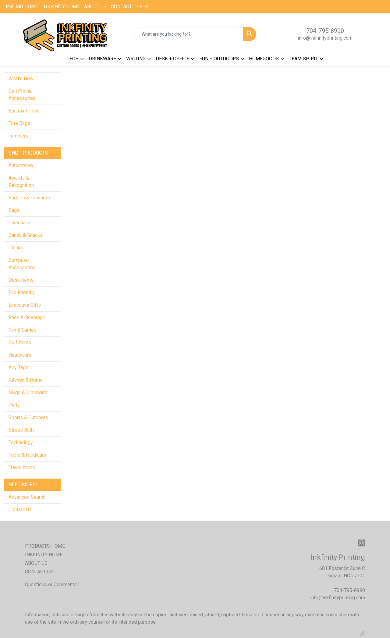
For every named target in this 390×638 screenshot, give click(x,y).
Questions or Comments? (52, 584)
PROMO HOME (22, 6)
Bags (14, 210)
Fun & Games (23, 330)
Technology (21, 442)
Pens (14, 405)
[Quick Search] (189, 34)
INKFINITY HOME (61, 6)
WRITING (136, 59)
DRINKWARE (102, 59)
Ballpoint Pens (24, 111)
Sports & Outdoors (28, 417)
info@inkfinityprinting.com (325, 38)
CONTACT (121, 6)
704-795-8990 (325, 30)
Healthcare (20, 355)
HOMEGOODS (264, 59)
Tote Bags (19, 123)
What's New (21, 78)
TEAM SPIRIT (303, 59)
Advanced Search (27, 497)
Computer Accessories (22, 263)
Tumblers (18, 136)
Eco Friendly (22, 292)
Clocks (16, 248)
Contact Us (20, 509)
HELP (142, 6)
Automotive (21, 165)
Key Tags (18, 367)
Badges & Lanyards (29, 198)
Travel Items (22, 467)
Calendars (19, 223)
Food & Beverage (27, 317)
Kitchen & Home (26, 380)
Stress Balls (22, 430)
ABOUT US (95, 6)
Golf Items (20, 342)
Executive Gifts (25, 305)
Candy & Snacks (26, 235)
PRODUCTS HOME (45, 546)
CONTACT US (39, 572)
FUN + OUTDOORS (219, 59)
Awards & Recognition (21, 181)
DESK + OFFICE (172, 59)
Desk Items (21, 280)
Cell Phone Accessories (22, 94)
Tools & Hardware (27, 455)
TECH (73, 59)
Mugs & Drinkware (28, 392)
